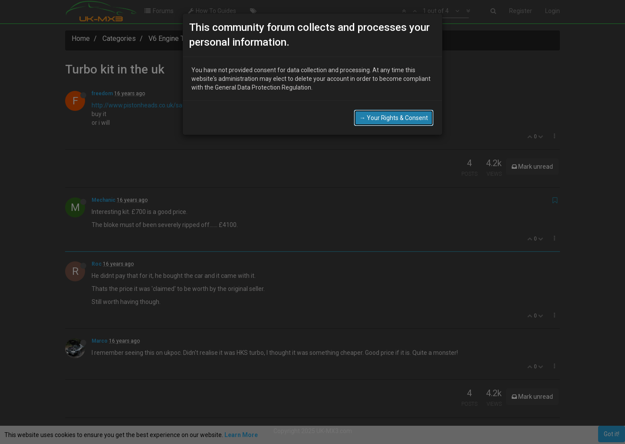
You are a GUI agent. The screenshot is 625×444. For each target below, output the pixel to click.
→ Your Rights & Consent (393, 117)
